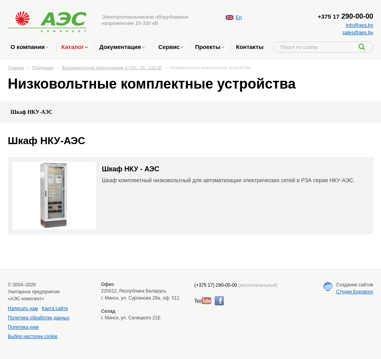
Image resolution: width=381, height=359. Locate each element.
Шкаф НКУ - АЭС (130, 169)
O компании (29, 47)
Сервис (170, 47)
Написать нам (23, 308)
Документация (121, 47)
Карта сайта (55, 308)
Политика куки (23, 327)
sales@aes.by (358, 32)
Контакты (250, 47)
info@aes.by (359, 25)
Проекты (209, 47)
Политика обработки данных (39, 318)
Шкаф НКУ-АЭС (31, 112)
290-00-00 (345, 16)
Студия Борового (354, 292)
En (239, 17)
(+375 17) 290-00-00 (215, 285)
